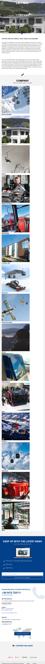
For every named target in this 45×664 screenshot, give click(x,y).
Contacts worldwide (22, 633)
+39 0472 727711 (7, 604)
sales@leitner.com (7, 624)
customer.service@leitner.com (10, 612)
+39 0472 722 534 (7, 623)
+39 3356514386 (7, 610)
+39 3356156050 (9, 608)
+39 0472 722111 (11, 592)
